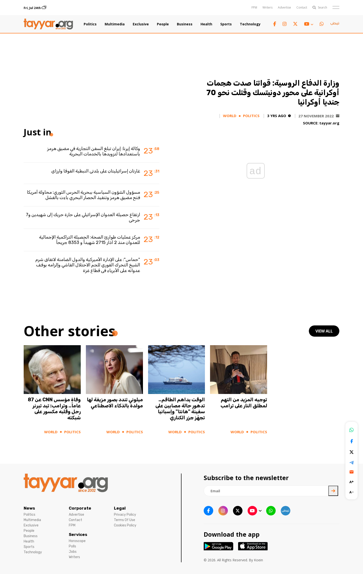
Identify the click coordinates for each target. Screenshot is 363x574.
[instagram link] (284, 24)
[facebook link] (274, 24)
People (163, 24)
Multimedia (115, 24)
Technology (250, 24)
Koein (258, 560)
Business (184, 24)
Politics (90, 24)
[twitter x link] (295, 24)
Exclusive (141, 24)
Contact (301, 7)
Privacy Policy (125, 515)
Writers (267, 7)
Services (78, 534)
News (29, 508)
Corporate (80, 508)
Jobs (73, 552)
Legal (120, 508)
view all (324, 331)
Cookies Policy (125, 525)
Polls (72, 546)
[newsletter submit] (333, 491)
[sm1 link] (334, 24)
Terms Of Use (124, 520)
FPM (254, 7)
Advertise (284, 7)
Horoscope (77, 541)
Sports (226, 24)
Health (206, 24)
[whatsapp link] (322, 24)
